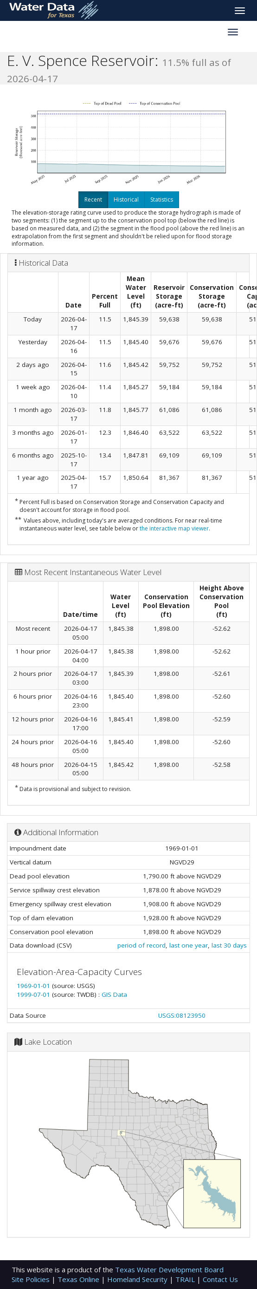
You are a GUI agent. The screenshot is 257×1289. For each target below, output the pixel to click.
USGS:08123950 (182, 1015)
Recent (93, 199)
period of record (141, 945)
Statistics (161, 199)
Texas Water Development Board (169, 1269)
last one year (188, 945)
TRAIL (186, 1279)
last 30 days (229, 945)
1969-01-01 (34, 985)
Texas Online (79, 1279)
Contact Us (220, 1279)
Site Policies (31, 1279)
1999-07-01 (34, 994)
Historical (126, 199)
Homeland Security (138, 1279)
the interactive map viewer (174, 528)
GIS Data (114, 994)
